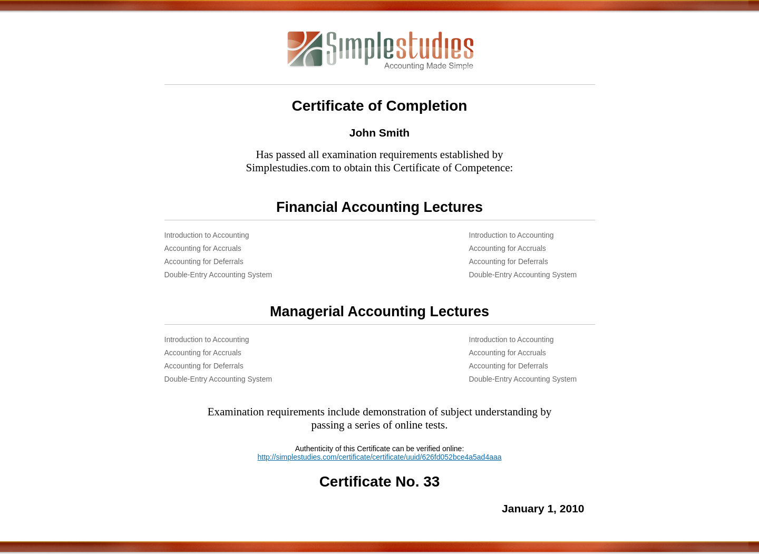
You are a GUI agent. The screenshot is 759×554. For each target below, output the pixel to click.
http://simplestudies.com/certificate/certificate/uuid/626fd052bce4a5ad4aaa (379, 457)
